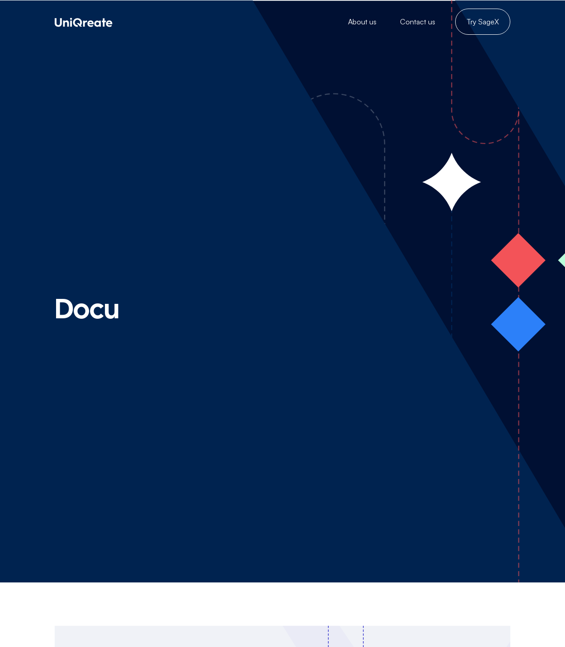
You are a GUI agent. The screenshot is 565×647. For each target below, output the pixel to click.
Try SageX (482, 21)
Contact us (417, 21)
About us (362, 21)
